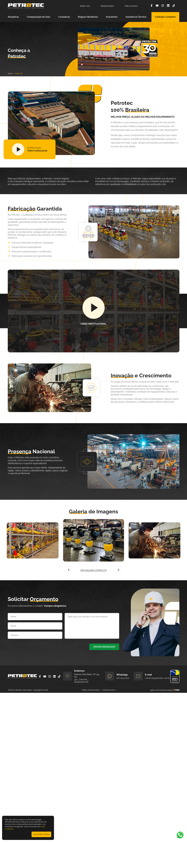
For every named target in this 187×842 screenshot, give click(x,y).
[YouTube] (157, 6)
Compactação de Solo (38, 17)
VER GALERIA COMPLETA (93, 570)
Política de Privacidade (90, 690)
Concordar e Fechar (41, 834)
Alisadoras (13, 17)
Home (10, 74)
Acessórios (112, 17)
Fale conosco (131, 6)
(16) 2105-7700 (122, 678)
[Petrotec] (26, 8)
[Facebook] (151, 6)
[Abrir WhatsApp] (180, 835)
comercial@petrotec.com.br (157, 678)
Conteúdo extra (109, 690)
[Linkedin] (168, 6)
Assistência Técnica (136, 17)
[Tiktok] (173, 6)
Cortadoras (64, 17)
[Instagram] (162, 6)
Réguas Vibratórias (88, 17)
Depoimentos (107, 6)
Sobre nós (85, 6)
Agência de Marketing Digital (161, 690)
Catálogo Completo (165, 17)
